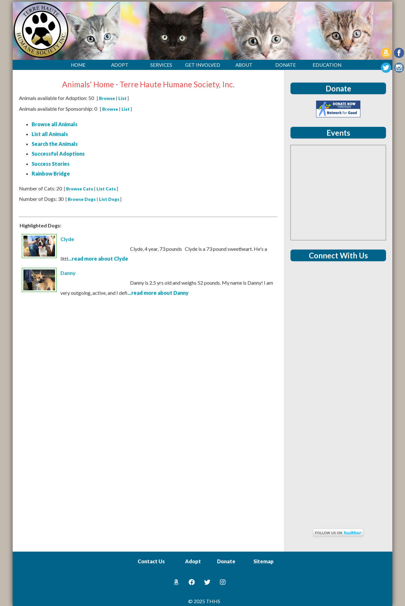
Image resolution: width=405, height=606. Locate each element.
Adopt (193, 561)
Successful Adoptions (58, 154)
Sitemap (263, 561)
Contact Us (151, 561)
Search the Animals (55, 144)
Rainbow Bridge (51, 173)
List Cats (106, 188)
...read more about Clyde (98, 259)
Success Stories (51, 164)
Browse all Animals (55, 124)
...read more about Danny (158, 293)
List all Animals (50, 134)
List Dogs (109, 199)
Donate (226, 561)
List (122, 98)
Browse (107, 98)
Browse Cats (79, 188)
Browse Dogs (82, 199)
